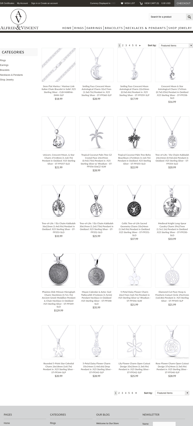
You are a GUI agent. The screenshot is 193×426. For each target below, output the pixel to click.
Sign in (34, 3)
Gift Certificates (7, 3)
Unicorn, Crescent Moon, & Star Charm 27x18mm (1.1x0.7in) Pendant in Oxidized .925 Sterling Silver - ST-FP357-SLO (58, 159)
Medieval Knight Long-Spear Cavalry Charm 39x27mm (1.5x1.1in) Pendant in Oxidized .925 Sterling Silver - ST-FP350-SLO (172, 229)
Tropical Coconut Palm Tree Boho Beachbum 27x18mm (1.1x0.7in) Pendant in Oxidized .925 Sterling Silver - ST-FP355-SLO (134, 159)
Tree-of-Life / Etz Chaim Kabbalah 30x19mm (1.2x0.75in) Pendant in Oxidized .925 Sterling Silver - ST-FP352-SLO (96, 228)
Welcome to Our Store (107, 423)
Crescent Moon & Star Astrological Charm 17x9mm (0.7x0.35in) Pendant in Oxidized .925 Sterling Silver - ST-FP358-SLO (172, 92)
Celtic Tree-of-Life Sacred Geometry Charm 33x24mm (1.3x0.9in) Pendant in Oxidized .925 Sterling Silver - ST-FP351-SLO (134, 229)
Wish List (130, 3)
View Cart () (157, 3)
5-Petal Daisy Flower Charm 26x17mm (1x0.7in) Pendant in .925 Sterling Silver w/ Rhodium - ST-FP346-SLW (134, 296)
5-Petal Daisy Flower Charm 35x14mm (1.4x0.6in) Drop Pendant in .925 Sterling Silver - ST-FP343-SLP (96, 368)
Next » (140, 45)
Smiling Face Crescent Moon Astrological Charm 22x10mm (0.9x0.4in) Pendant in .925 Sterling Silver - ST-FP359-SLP (134, 91)
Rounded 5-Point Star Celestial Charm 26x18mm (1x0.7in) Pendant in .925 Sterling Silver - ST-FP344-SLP (58, 368)
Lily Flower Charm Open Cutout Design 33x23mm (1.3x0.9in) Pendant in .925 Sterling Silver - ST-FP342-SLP (134, 368)
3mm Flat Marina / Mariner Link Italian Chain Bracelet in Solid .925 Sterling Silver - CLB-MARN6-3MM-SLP (59, 91)
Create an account (49, 3)
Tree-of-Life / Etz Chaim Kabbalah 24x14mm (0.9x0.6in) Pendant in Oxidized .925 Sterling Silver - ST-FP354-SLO (172, 159)
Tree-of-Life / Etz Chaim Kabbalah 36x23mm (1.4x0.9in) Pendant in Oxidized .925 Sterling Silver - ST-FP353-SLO (58, 228)
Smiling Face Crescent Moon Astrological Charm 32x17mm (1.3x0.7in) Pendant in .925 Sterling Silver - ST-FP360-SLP (97, 91)
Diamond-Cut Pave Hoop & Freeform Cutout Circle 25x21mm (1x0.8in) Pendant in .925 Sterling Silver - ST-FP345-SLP (172, 296)
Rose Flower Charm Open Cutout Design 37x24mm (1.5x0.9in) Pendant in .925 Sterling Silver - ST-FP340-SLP (172, 368)
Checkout (184, 3)
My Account (22, 3)
